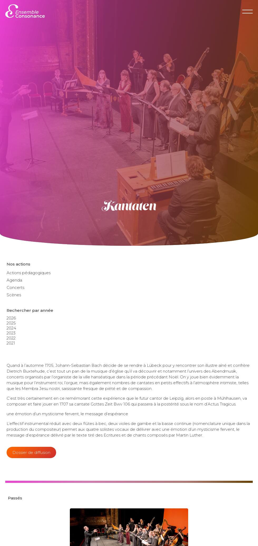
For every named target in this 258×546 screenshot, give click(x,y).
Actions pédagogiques (29, 272)
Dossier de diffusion (31, 452)
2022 (11, 337)
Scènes (14, 294)
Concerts (15, 287)
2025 (11, 322)
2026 (11, 317)
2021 (11, 342)
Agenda (14, 280)
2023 (11, 332)
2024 (11, 327)
